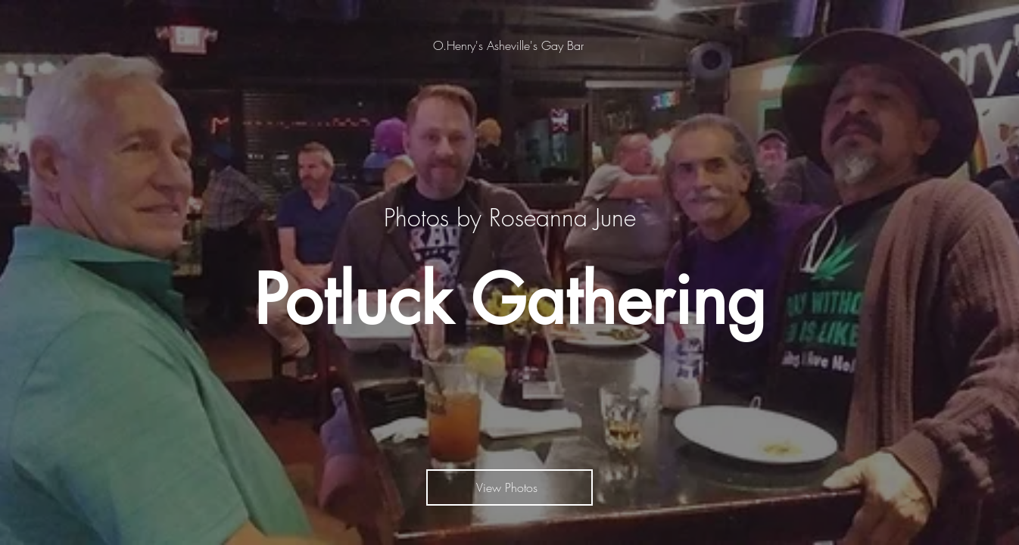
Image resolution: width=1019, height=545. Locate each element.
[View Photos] (509, 487)
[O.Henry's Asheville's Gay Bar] (510, 45)
